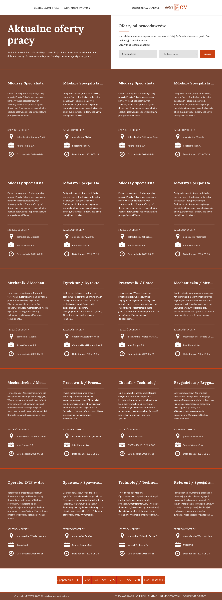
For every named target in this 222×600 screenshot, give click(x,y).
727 (128, 580)
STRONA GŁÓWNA (124, 596)
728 (137, 580)
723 (95, 580)
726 (120, 580)
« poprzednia (65, 580)
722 (87, 580)
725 (112, 580)
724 (103, 580)
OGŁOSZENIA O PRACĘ (145, 7)
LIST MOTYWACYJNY (77, 7)
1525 (147, 580)
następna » (158, 580)
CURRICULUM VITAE (46, 7)
